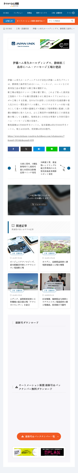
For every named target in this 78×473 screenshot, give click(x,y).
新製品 (29, 13)
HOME (6, 13)
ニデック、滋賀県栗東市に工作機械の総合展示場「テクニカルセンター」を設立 (23, 301)
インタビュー (18, 13)
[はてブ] (39, 149)
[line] (51, 149)
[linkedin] (64, 149)
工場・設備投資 (57, 13)
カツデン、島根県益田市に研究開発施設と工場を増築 (55, 263)
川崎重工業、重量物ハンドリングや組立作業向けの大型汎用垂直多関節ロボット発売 (48, 168)
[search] (72, 20)
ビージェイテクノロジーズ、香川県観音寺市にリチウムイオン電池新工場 (23, 264)
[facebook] (13, 149)
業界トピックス (41, 13)
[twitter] (26, 149)
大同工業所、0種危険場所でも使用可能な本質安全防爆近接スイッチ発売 (28, 168)
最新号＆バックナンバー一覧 (40, 436)
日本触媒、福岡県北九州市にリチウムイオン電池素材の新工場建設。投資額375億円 (55, 301)
